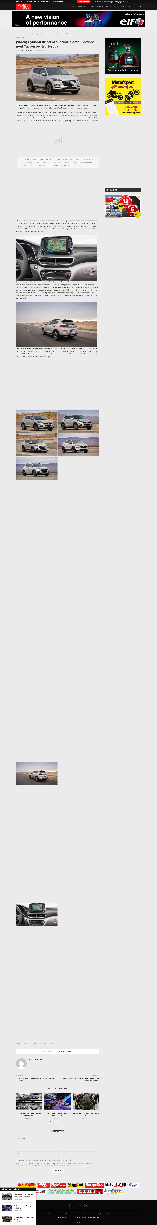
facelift (34, 1043)
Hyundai (43, 1043)
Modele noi (82, 6)
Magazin (100, 6)
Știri (73, 6)
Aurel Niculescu (27, 50)
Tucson (77, 105)
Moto (123, 6)
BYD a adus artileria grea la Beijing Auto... (57, 1114)
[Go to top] (78, 1222)
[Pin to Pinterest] (68, 1052)
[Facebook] (71, 1205)
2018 (18, 1043)
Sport (116, 6)
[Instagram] (78, 1205)
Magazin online (57, 1)
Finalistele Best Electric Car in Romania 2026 (29, 1114)
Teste (92, 6)
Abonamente (45, 1)
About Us (19, 1)
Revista (36, 1)
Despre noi (28, 1)
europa (26, 1043)
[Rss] (86, 1205)
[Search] (140, 6)
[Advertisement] (121, 151)
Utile (131, 6)
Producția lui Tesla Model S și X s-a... (86, 1114)
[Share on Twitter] (65, 1052)
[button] (93, 1)
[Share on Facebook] (63, 1052)
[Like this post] (61, 1052)
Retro (108, 6)
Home (18, 34)
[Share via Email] (70, 1052)
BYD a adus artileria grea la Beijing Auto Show (112, 2)
